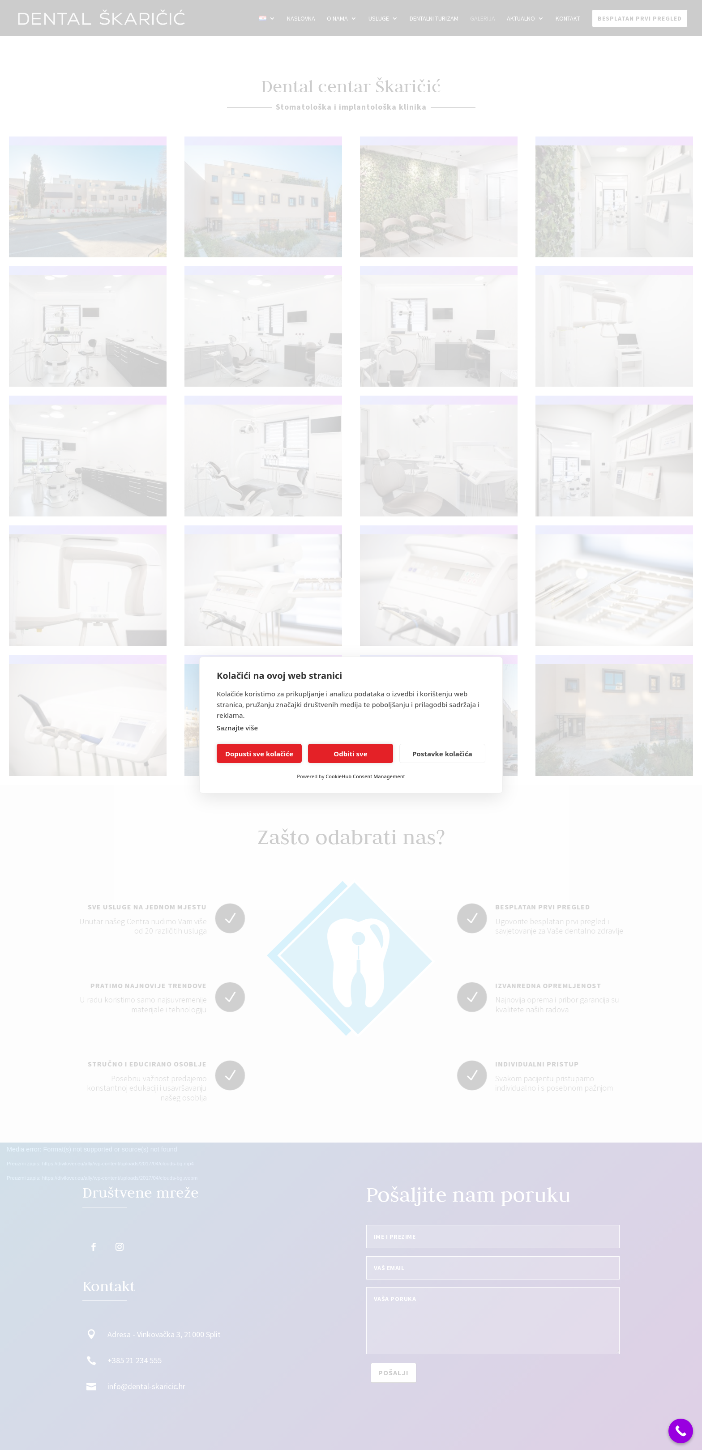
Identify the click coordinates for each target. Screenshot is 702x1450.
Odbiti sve (350, 753)
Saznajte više (237, 727)
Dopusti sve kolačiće (259, 753)
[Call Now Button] (680, 1431)
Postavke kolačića (442, 753)
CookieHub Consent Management (365, 776)
